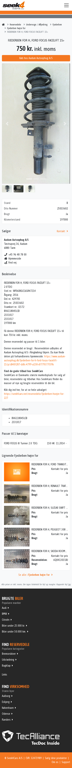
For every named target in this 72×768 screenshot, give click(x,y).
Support (66, 762)
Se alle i (36, 574)
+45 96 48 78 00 (15, 254)
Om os (55, 762)
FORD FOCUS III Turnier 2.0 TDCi (20, 443)
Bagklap (6, 665)
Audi (4, 607)
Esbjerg (6, 701)
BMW (4, 613)
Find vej (10, 262)
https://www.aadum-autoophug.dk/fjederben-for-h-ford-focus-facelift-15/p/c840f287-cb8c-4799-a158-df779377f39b (34, 360)
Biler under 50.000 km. (14, 631)
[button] (7, 123)
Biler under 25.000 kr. (13, 625)
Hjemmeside (12, 258)
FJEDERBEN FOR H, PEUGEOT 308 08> (50, 529)
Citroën (5, 619)
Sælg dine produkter (56, 758)
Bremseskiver (9, 653)
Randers (6, 719)
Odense (6, 713)
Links (4, 674)
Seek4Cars (14, 5)
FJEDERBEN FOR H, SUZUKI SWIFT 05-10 (51, 507)
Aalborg (6, 695)
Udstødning (8, 659)
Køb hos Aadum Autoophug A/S (36, 58)
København (8, 707)
